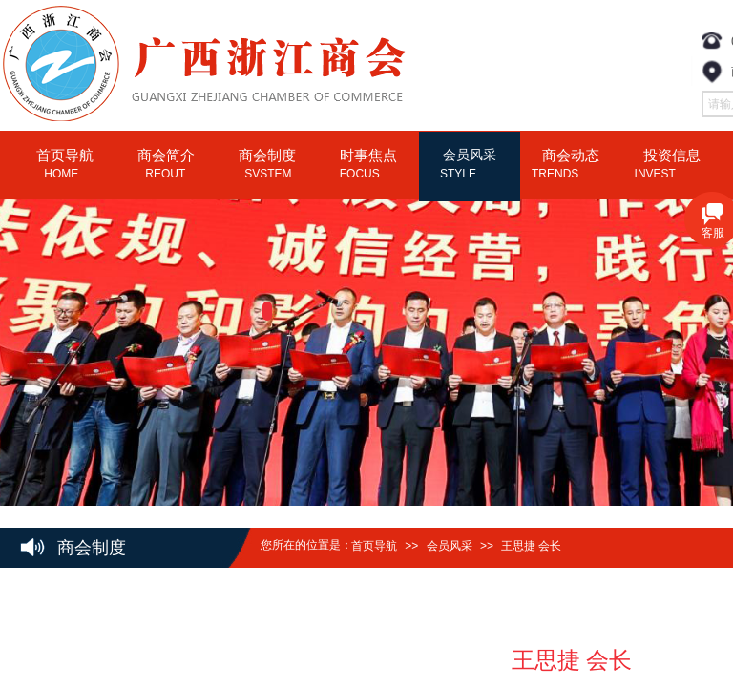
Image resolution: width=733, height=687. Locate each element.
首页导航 (374, 545)
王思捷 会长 (531, 545)
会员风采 (449, 545)
